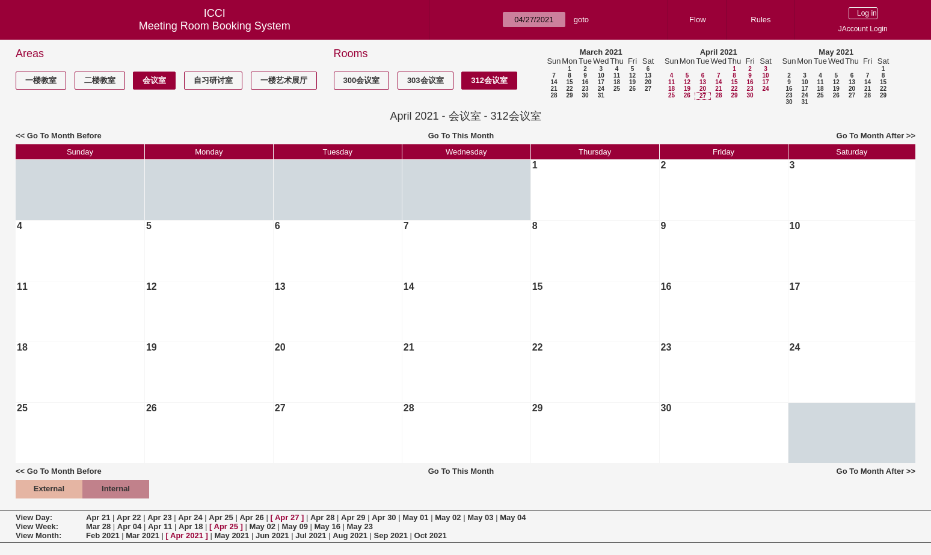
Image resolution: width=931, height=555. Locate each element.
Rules (760, 19)
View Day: (34, 517)
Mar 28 (98, 526)
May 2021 (836, 52)
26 (632, 88)
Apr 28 (322, 517)
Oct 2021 (430, 535)
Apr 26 (251, 517)
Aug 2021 (350, 535)
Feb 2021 (103, 535)
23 (585, 88)
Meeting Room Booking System (214, 26)
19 (632, 82)
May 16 (327, 526)
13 (648, 75)
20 (648, 82)
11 (616, 75)
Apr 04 (129, 526)
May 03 (480, 517)
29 (569, 95)
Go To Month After (871, 135)
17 (601, 82)
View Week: (37, 526)
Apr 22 (129, 517)
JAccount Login (863, 29)
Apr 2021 (186, 535)
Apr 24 (190, 517)
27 (648, 88)
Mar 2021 (142, 535)
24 (601, 88)
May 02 (448, 517)
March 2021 (601, 52)
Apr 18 (191, 526)
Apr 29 (353, 517)
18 (616, 82)
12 (632, 75)
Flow (697, 19)
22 (569, 88)
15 (569, 82)
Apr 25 (221, 517)
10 (601, 75)
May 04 (513, 517)
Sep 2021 (391, 535)
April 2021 (718, 52)
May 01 (415, 517)
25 (616, 88)
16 (585, 82)
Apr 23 (159, 517)
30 (585, 95)
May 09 (295, 526)
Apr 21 (98, 517)
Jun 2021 (272, 535)
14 (553, 82)
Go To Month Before (64, 135)
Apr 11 (160, 526)
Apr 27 (287, 517)
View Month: (38, 535)
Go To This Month (461, 135)
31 (601, 95)
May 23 (360, 526)
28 (553, 95)
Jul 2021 (310, 535)
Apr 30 (384, 517)
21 (553, 88)
